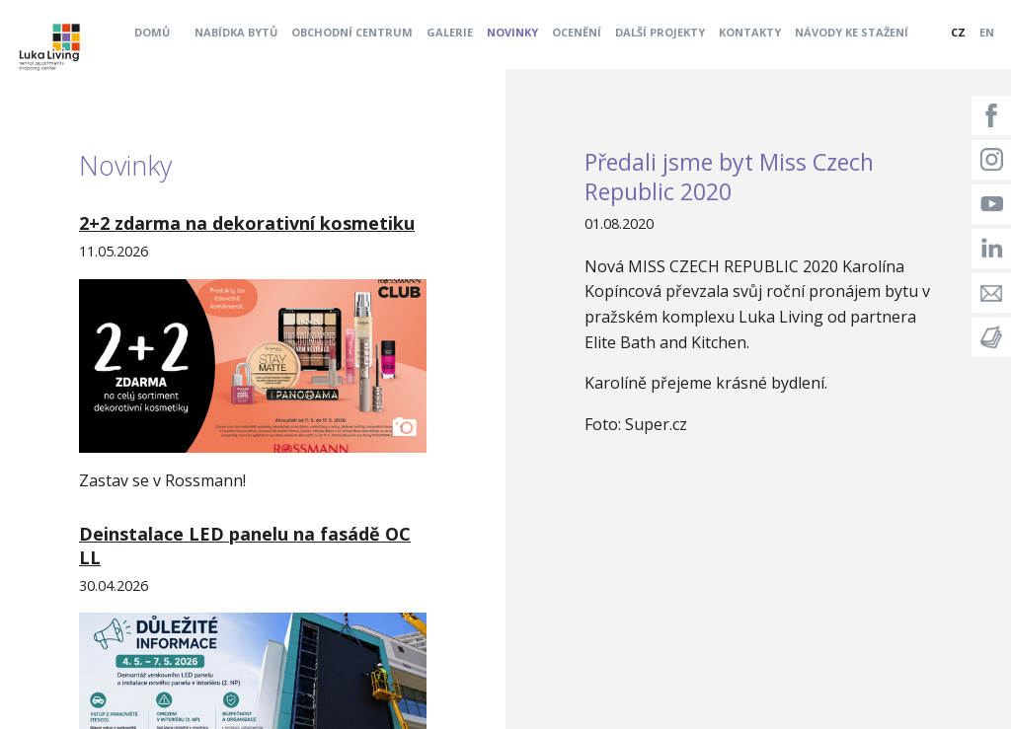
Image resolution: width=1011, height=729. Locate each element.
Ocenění (576, 32)
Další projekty (660, 32)
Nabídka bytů (235, 32)
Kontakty (750, 32)
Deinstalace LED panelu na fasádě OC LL (245, 545)
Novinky (512, 32)
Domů (152, 32)
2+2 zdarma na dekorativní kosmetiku (247, 223)
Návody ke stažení (851, 32)
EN (986, 32)
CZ (958, 32)
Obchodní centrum (352, 32)
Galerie (450, 32)
